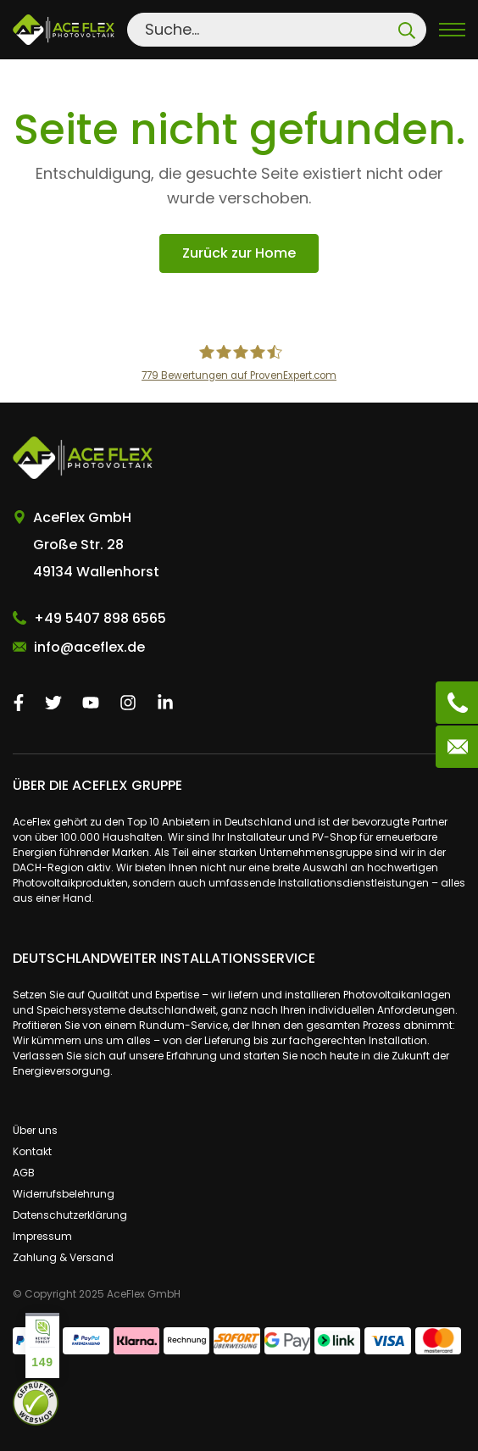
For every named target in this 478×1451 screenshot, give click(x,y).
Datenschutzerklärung (70, 1215)
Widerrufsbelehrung (63, 1194)
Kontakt (32, 1151)
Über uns (35, 1130)
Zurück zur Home (239, 253)
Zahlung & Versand (63, 1257)
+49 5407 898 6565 (100, 618)
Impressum (42, 1236)
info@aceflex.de (89, 647)
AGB (24, 1172)
